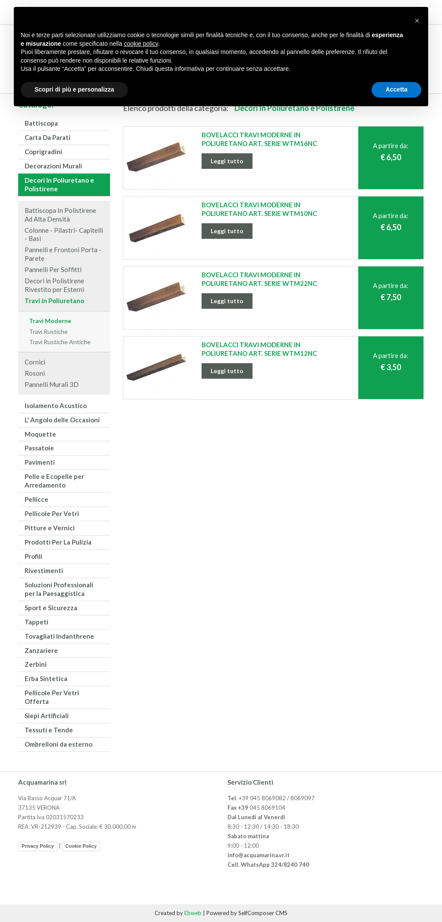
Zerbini (36, 664)
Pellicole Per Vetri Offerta (52, 697)
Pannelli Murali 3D (52, 384)
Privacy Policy (38, 846)
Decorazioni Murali (53, 166)
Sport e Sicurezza (51, 607)
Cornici (35, 362)
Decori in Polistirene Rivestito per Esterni (54, 285)
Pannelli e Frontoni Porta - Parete (63, 254)
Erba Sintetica (46, 678)
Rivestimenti (44, 570)
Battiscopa (41, 123)
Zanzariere (41, 650)
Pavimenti (40, 462)
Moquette (40, 434)
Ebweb (193, 912)
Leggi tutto (227, 161)
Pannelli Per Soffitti (53, 269)
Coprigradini (43, 151)
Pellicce (36, 499)
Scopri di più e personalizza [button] (74, 89)
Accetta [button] (396, 89)
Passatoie (39, 448)
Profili (33, 556)
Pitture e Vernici (50, 528)
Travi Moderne (50, 320)
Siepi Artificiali (47, 715)
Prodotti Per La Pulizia (58, 542)
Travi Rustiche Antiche (60, 341)
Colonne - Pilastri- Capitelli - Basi (64, 234)
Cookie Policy (81, 846)
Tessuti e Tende (49, 730)
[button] (417, 21)
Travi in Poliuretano (54, 300)
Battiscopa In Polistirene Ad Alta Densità (60, 214)
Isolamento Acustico (56, 405)
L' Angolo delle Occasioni (62, 420)
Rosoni (35, 373)
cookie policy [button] (141, 43)
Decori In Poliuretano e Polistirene (59, 184)
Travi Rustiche (48, 331)
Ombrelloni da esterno (58, 744)
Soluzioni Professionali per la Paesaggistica (59, 589)
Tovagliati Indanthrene (59, 636)
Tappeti (36, 622)
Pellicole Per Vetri (52, 513)
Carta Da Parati (47, 137)
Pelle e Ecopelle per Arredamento (54, 480)
